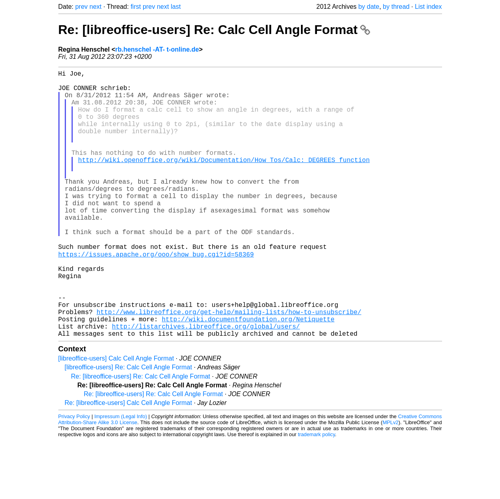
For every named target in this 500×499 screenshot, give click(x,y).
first (136, 6)
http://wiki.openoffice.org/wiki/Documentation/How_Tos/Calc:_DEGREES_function (224, 180)
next (96, 6)
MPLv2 (390, 481)
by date (368, 6)
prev (81, 6)
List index (428, 6)
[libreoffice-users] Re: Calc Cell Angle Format (128, 425)
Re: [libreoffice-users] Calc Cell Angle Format (128, 461)
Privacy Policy (74, 475)
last (176, 6)
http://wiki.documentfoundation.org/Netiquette (248, 374)
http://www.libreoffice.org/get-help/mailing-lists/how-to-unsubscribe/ (229, 365)
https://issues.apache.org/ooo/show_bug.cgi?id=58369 (156, 295)
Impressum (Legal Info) (120, 475)
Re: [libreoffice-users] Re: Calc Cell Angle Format (214, 29)
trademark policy (316, 493)
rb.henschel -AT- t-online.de (157, 49)
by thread (396, 6)
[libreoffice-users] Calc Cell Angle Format (116, 416)
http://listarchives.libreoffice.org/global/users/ (206, 383)
